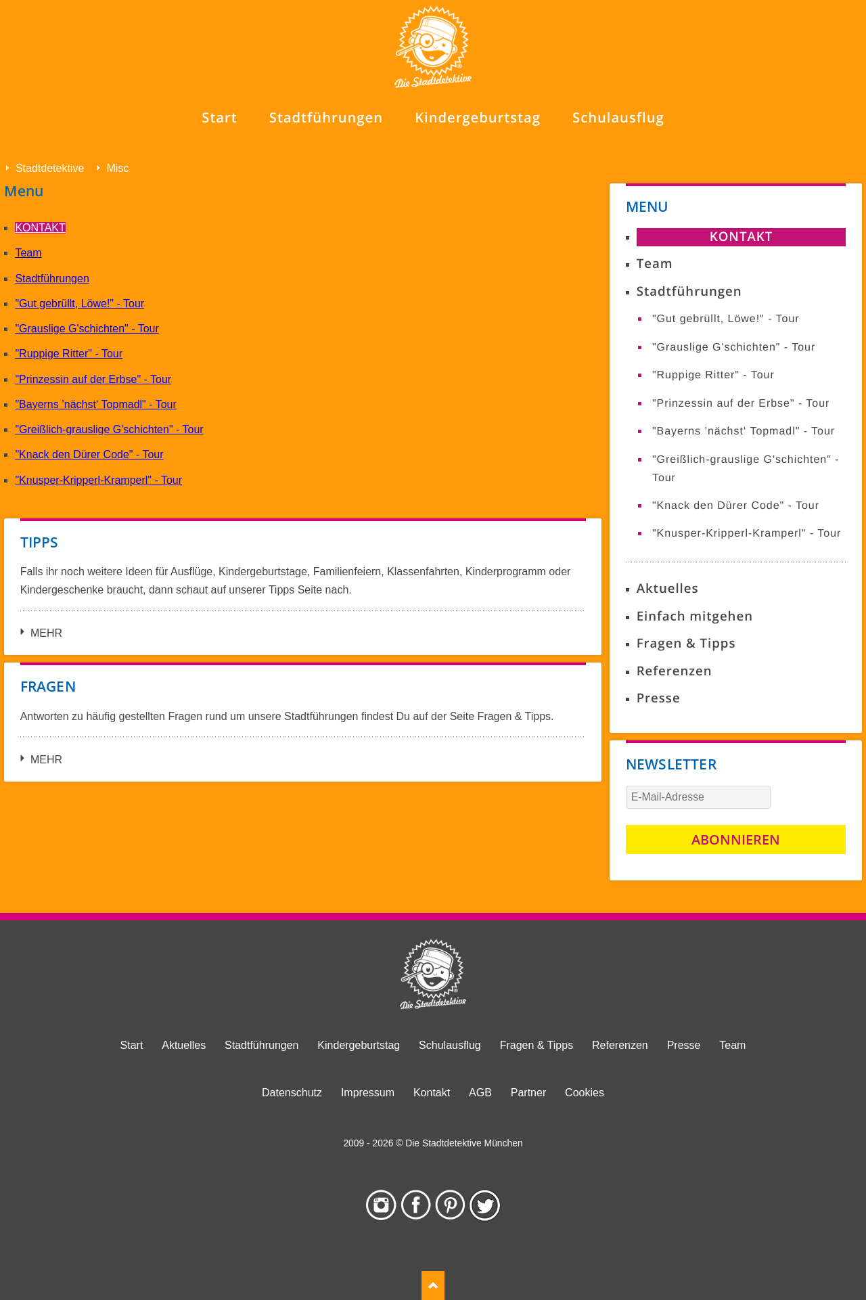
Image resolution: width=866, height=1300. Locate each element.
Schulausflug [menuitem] (618, 117)
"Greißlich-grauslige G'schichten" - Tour (109, 429)
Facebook (415, 1205)
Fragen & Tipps (686, 643)
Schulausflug (450, 1045)
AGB (480, 1092)
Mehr (46, 633)
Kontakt (40, 227)
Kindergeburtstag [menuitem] (478, 117)
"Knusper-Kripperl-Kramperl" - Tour (98, 480)
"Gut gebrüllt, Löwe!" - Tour (79, 303)
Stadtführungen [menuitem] (326, 117)
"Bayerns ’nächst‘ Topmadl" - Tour (95, 404)
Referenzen (674, 671)
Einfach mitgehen (695, 616)
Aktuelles (668, 588)
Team (28, 253)
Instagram (381, 1205)
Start (131, 1045)
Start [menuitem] (219, 117)
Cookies (584, 1092)
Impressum (367, 1092)
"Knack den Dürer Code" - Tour (89, 454)
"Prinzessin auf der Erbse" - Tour (93, 379)
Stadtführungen (52, 278)
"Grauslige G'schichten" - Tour (86, 328)
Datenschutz (292, 1092)
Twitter (485, 1205)
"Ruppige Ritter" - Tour (68, 353)
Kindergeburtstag (358, 1045)
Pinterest (450, 1205)
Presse (659, 698)
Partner (528, 1092)
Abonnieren (735, 839)
